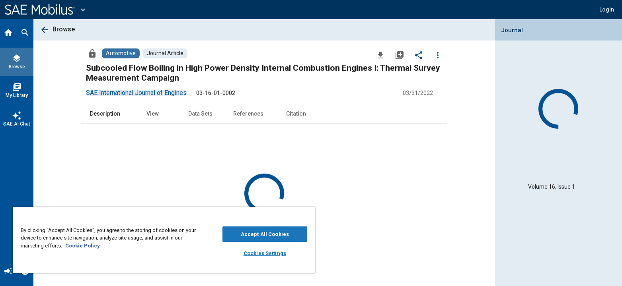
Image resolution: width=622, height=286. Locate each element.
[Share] (419, 55)
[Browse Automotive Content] (121, 53)
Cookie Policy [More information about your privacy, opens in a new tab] (82, 246)
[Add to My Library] (400, 55)
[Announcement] (8, 271)
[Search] (25, 33)
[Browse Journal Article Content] (165, 53)
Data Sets (200, 113)
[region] (164, 240)
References (248, 113)
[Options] (438, 55)
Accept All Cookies (265, 234)
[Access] (92, 53)
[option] (136, 93)
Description (105, 113)
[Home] (8, 33)
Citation (296, 113)
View (152, 113)
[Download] (380, 55)
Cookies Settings (265, 253)
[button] (606, 9)
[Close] (307, 215)
